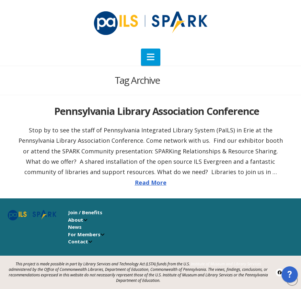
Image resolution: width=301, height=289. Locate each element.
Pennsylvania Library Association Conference (156, 111)
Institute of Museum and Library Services (226, 264)
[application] (289, 276)
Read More (151, 182)
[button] (150, 57)
